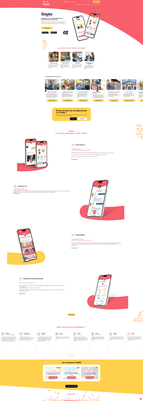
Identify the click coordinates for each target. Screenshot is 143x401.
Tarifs (93, 4)
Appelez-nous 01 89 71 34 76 (82, 119)
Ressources (97, 4)
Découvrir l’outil (98, 100)
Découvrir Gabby (52, 100)
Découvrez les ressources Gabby (71, 386)
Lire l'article (53, 377)
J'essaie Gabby (96, 1)
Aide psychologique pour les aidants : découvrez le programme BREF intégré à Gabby (71, 373)
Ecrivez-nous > (73, 118)
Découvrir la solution (129, 100)
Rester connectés (83, 100)
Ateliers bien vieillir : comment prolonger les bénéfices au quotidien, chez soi (53, 373)
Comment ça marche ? (80, 4)
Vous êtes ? (88, 4)
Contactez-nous (47, 27)
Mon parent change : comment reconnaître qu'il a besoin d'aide (90, 373)
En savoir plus (113, 100)
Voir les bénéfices (67, 100)
